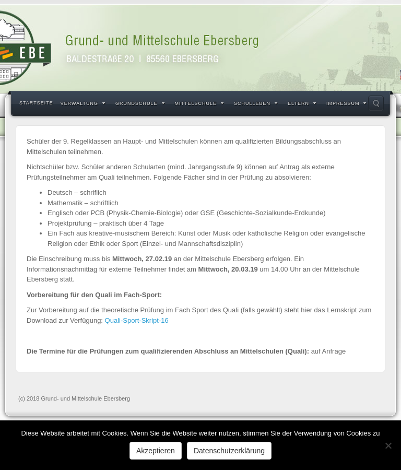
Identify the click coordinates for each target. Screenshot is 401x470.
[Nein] (388, 445)
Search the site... (376, 103)
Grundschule (140, 103)
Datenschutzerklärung (229, 450)
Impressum (346, 103)
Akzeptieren (155, 450)
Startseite (36, 102)
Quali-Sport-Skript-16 (137, 320)
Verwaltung (83, 103)
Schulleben (256, 103)
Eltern (302, 103)
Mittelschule (200, 103)
